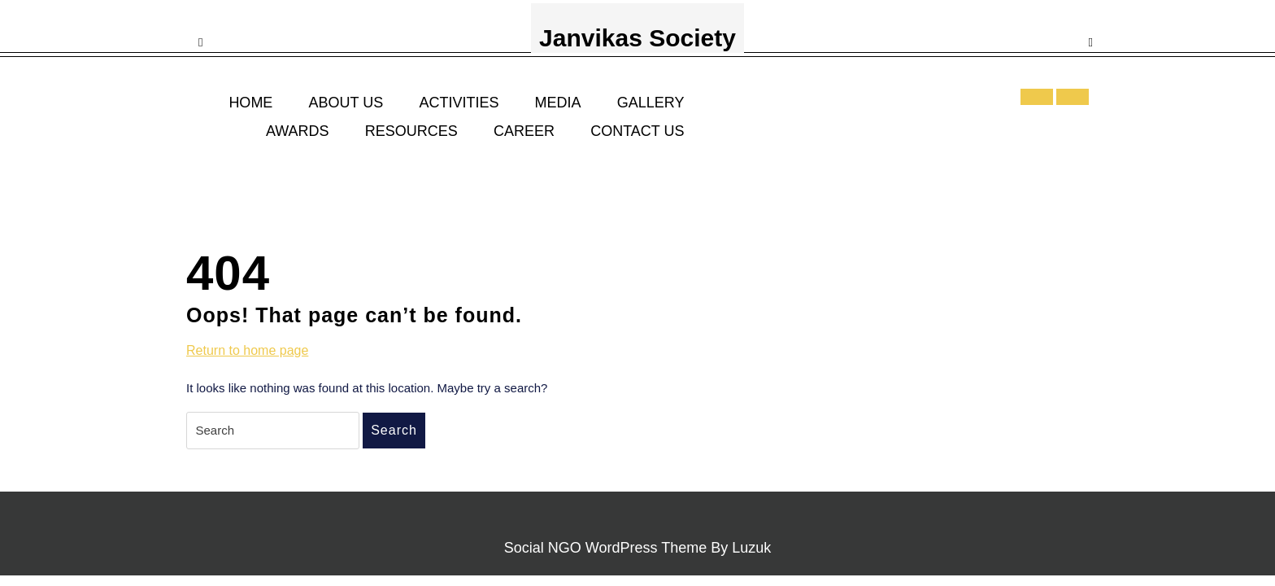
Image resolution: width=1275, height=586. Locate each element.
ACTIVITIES (458, 102)
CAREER (524, 131)
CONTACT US (637, 131)
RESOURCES (411, 131)
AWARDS (297, 131)
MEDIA (558, 102)
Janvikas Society (637, 37)
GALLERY (651, 102)
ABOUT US (346, 102)
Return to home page (247, 351)
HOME (250, 102)
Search (394, 430)
